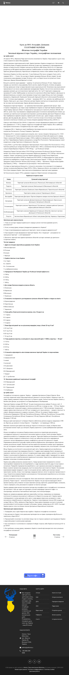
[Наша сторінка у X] (34, 661)
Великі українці (56, 615)
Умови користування (21, 669)
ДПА (37, 601)
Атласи (38, 592)
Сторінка (16, 536)
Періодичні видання (58, 601)
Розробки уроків (57, 610)
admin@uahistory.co (28, 647)
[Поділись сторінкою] (58, 2)
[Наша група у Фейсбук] (30, 661)
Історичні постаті (57, 619)
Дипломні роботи (34, 671)
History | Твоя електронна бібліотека (34, 667)
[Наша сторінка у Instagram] (39, 661)
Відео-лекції (39, 610)
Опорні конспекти (57, 597)
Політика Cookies (49, 669)
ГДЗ (37, 597)
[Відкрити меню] (53, 2)
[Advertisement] (34, 27)
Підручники (55, 606)
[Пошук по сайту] (63, 2)
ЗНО (37, 606)
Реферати (39, 615)
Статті (38, 619)
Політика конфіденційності (36, 669)
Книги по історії (56, 592)
